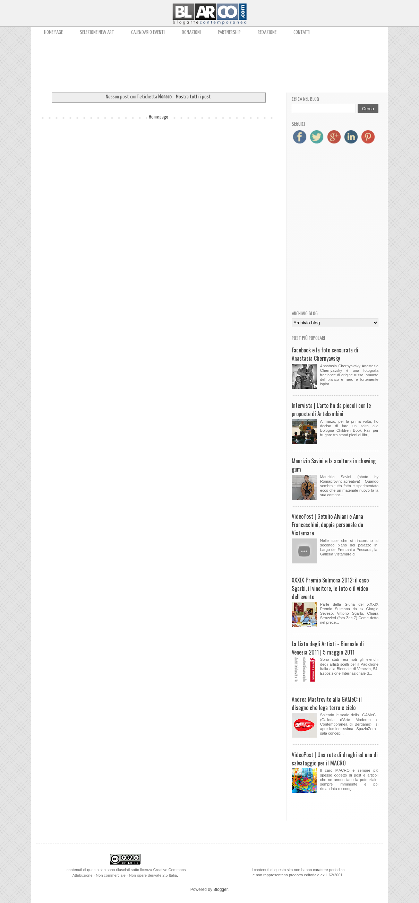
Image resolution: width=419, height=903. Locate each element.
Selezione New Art (97, 32)
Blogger (220, 889)
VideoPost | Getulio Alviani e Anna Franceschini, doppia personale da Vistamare (327, 524)
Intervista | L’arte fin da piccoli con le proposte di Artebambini (331, 409)
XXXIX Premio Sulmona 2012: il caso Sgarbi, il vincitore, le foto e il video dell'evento (330, 588)
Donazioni (191, 32)
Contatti (301, 32)
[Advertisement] (209, 63)
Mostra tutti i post (193, 96)
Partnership (229, 32)
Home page (53, 32)
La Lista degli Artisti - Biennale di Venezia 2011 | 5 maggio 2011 (328, 648)
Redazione (267, 32)
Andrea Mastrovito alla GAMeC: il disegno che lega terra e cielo (327, 703)
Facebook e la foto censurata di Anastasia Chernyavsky (325, 354)
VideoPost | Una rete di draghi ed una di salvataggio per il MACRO (335, 759)
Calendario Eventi (148, 32)
